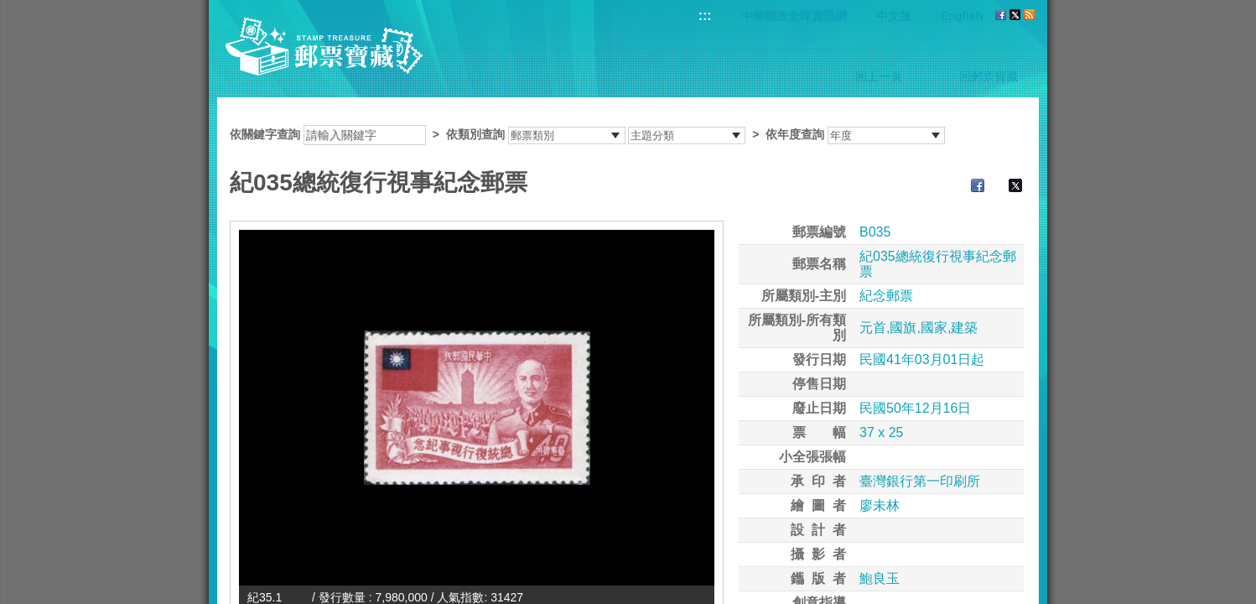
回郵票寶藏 (988, 76)
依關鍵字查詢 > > (587, 134)
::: (705, 15)
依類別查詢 (475, 134)
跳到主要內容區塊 (8, 8)
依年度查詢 (795, 134)
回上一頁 (878, 76)
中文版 (893, 16)
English (962, 16)
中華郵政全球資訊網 (794, 16)
